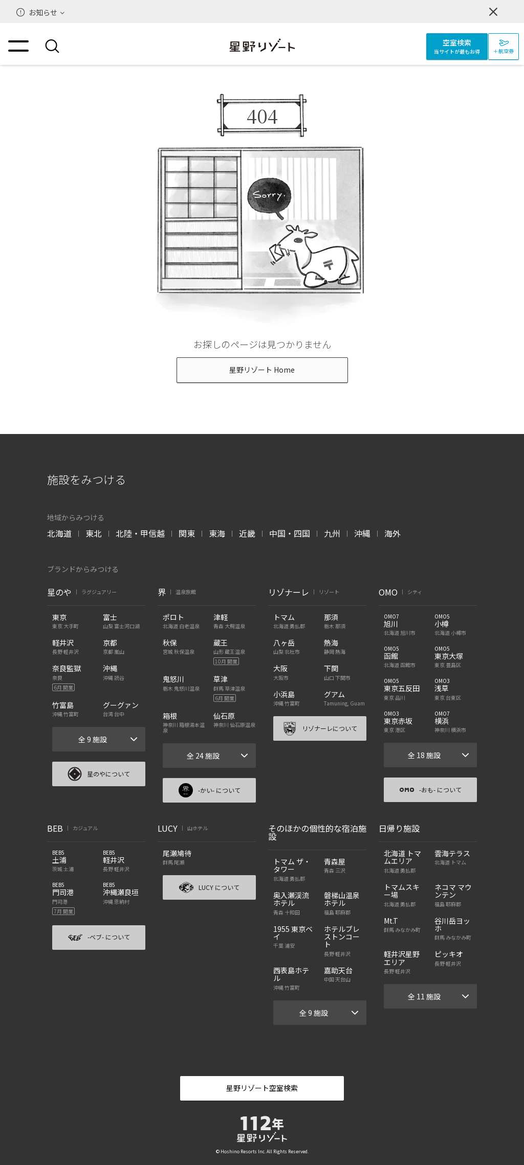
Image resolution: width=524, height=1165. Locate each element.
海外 (392, 533)
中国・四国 (289, 533)
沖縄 (362, 533)
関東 (187, 533)
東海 (217, 533)
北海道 (59, 533)
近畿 (247, 533)
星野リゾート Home (262, 369)
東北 (93, 533)
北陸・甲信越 (140, 533)
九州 (332, 533)
